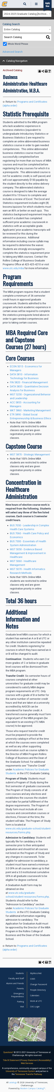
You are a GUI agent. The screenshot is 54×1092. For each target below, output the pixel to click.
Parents (20, 988)
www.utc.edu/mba (13, 268)
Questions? (8, 1052)
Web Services (27, 1063)
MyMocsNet (36, 973)
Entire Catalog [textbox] (12, 29)
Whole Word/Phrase (18, 44)
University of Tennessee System (20, 1071)
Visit (22, 1006)
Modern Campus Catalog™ (32, 1088)
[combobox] (27, 14)
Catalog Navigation (17, 60)
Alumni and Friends (15, 983)
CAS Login (35, 1006)
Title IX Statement (11, 1060)
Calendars (34, 995)
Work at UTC (36, 1001)
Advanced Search (13, 51)
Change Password (38, 984)
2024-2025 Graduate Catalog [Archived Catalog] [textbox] (27, 13)
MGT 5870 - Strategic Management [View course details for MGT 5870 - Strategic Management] (30, 454)
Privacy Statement (29, 1060)
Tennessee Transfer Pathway (28, 1074)
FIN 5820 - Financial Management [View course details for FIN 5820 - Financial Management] (29, 382)
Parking (20, 1001)
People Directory (38, 990)
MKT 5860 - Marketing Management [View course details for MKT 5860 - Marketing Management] (30, 410)
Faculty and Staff (16, 978)
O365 (32, 978)
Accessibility (44, 1060)
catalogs (13, 1082)
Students (20, 973)
